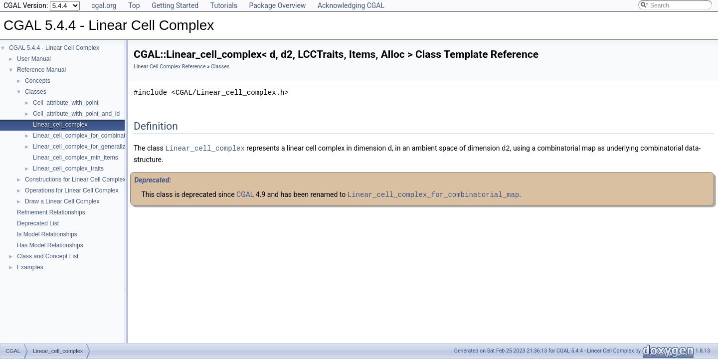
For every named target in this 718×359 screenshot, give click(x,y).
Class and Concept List (47, 256)
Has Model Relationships (50, 245)
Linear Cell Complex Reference (170, 66)
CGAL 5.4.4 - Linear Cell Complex (54, 47)
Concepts (37, 80)
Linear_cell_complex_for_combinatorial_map (92, 135)
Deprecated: (152, 179)
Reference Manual (41, 69)
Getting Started (175, 5)
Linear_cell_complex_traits (68, 168)
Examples (30, 267)
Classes (35, 91)
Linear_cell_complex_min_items (75, 157)
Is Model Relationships (47, 234)
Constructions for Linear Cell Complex (75, 179)
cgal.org (103, 5)
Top (134, 5)
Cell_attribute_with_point (65, 102)
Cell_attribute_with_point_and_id (76, 113)
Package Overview (277, 5)
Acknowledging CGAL (351, 5)
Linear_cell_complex (60, 124)
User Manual (34, 58)
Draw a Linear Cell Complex (62, 201)
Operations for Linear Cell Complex (71, 190)
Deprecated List (38, 223)
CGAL (245, 194)
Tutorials (223, 5)
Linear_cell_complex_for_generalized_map (90, 146)
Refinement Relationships (51, 212)
